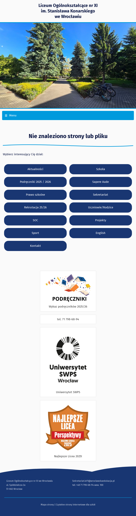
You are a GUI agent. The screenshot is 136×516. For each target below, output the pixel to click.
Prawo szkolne (35, 194)
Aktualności (35, 169)
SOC (35, 220)
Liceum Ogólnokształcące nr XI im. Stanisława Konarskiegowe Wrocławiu (68, 11)
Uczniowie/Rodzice (100, 207)
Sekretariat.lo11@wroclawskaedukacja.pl (93, 481)
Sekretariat (100, 194)
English (100, 233)
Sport (35, 233)
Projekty (100, 220)
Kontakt (35, 246)
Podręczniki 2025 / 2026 (35, 182)
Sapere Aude (100, 182)
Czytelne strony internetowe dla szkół (75, 504)
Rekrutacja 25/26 (35, 207)
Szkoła (100, 169)
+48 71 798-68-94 (85, 485)
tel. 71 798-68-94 (68, 319)
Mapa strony (47, 504)
